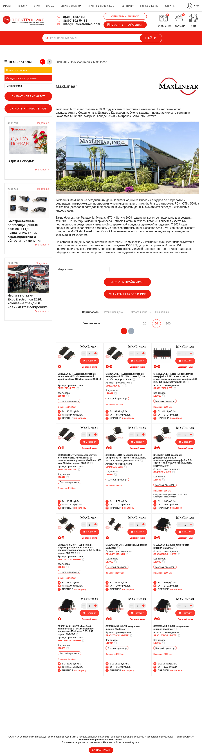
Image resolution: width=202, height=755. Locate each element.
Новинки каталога (16, 70)
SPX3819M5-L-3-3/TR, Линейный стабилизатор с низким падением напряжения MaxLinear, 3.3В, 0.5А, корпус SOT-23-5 (76, 630)
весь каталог (21, 61)
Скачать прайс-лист (125, 24)
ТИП (49, 62)
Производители (80, 61)
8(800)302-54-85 (72, 20)
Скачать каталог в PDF (28, 108)
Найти (150, 38)
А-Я (42, 62)
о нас (37, 6)
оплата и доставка (71, 6)
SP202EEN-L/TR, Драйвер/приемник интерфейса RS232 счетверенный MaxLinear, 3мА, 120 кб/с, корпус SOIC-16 (79, 378)
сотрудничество (149, 6)
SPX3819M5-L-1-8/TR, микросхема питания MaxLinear (171, 546)
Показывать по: (92, 323)
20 (142, 323)
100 (168, 323)
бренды (50, 6)
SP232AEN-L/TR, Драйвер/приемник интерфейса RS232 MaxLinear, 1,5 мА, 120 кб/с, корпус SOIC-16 (125, 377)
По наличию (166, 311)
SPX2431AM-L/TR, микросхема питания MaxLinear (126, 546)
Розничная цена (114, 311)
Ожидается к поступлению (21, 78)
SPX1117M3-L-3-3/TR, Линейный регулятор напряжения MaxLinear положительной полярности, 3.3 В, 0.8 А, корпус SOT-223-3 (79, 549)
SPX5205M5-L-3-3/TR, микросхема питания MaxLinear (123, 627)
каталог (7, 6)
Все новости (42, 169)
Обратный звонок (125, 16)
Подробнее (42, 123)
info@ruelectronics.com (78, 24)
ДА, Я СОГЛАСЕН (101, 750)
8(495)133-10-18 (72, 17)
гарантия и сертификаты (101, 6)
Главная (61, 61)
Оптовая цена (141, 311)
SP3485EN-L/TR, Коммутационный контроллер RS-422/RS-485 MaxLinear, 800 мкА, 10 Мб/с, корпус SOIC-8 (126, 458)
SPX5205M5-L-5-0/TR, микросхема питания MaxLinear (171, 627)
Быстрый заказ (89, 367)
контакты (170, 6)
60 (155, 323)
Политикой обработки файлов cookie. (101, 739)
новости (22, 6)
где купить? (127, 6)
